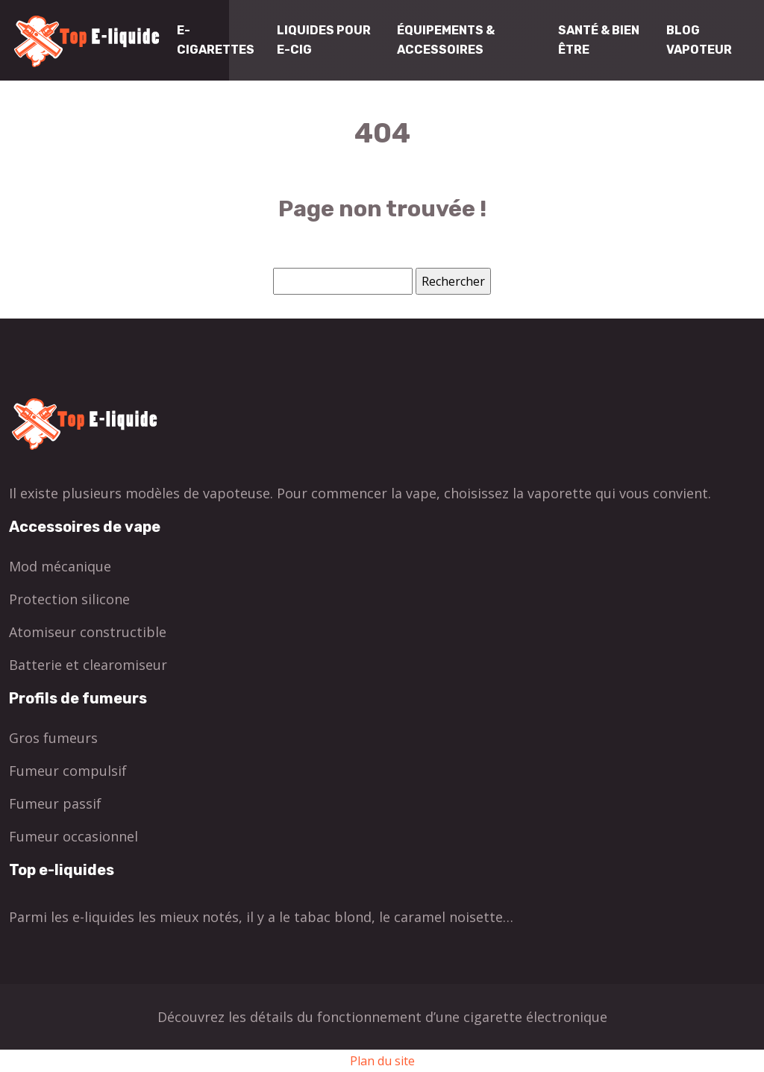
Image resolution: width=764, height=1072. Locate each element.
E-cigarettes (215, 40)
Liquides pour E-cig (324, 40)
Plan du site (382, 1061)
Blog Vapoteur (699, 40)
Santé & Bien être (598, 40)
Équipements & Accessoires (446, 40)
